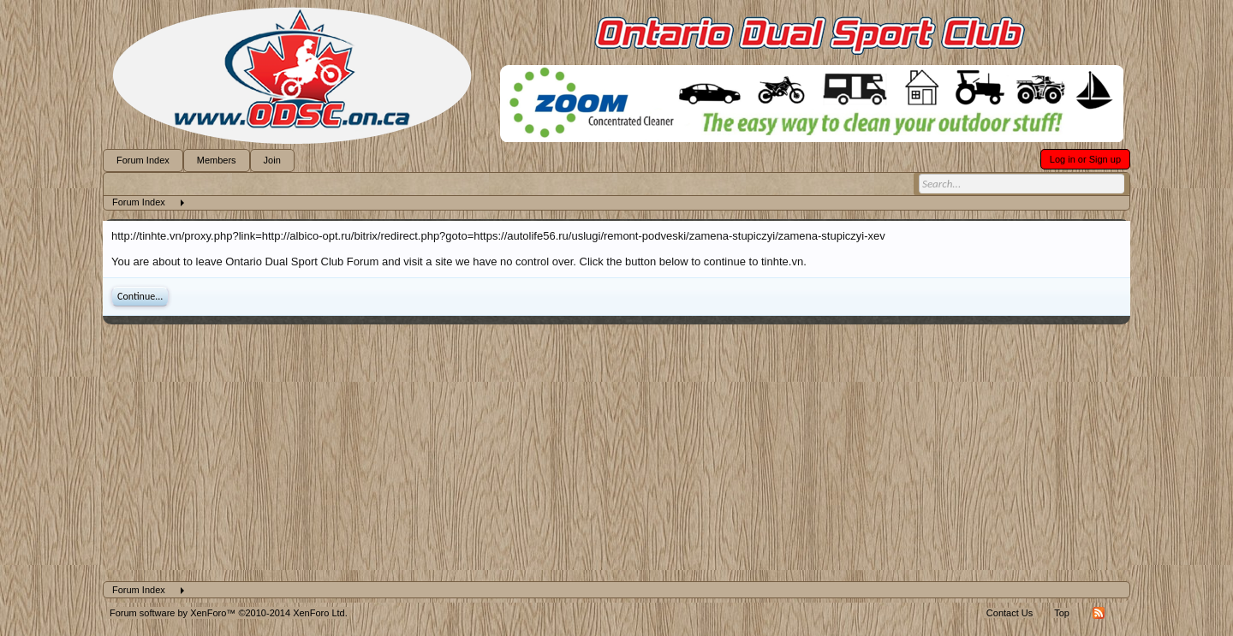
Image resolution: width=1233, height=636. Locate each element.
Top (1061, 613)
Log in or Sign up (1085, 159)
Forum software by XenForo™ (229, 613)
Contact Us (1009, 613)
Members (216, 160)
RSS (1099, 613)
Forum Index (143, 160)
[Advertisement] (616, 453)
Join (272, 160)
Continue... (140, 296)
